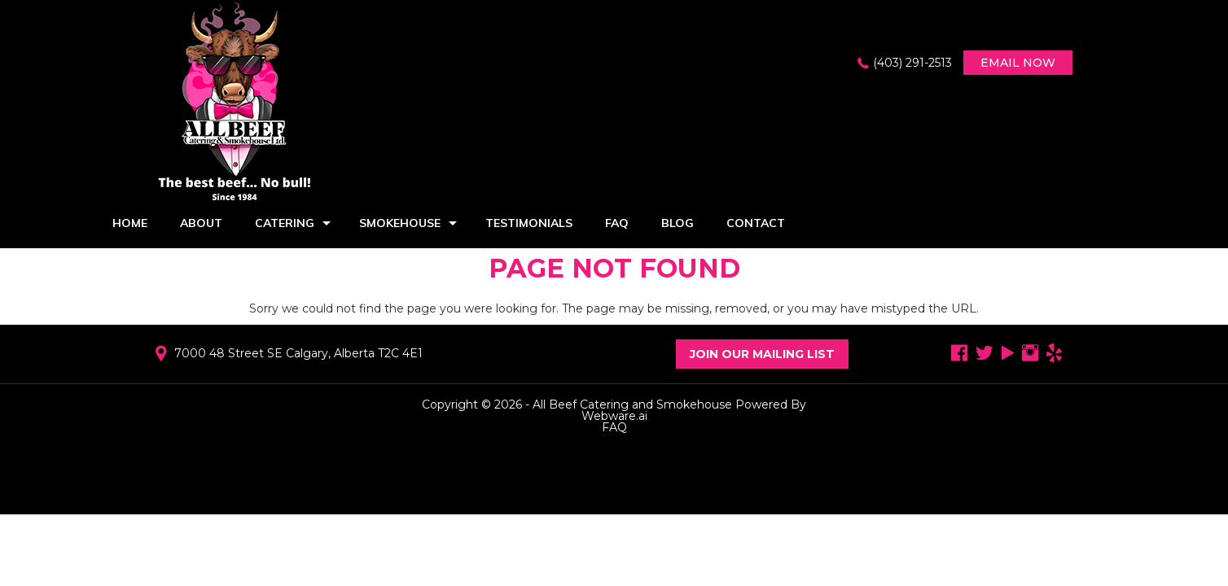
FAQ (617, 223)
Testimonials (528, 223)
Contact (755, 223)
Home (129, 223)
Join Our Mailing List (762, 354)
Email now (1017, 62)
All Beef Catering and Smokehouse (632, 404)
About (201, 223)
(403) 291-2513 (912, 62)
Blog (677, 223)
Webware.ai (614, 416)
